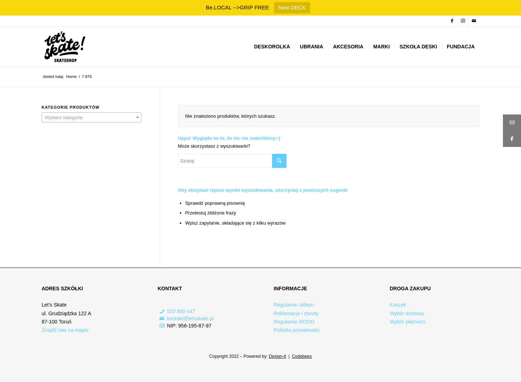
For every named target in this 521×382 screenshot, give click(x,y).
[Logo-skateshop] (64, 46)
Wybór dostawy (407, 313)
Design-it (277, 356)
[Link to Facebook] (452, 21)
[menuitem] (272, 46)
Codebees (302, 356)
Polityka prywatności (296, 330)
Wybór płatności (407, 322)
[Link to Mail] (474, 21)
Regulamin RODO (294, 322)
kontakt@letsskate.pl (190, 318)
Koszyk (398, 305)
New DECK (292, 7)
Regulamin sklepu (294, 305)
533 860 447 (181, 311)
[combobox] (91, 117)
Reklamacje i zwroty (296, 313)
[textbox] (91, 118)
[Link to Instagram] (463, 21)
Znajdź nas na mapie (65, 330)
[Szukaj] (232, 161)
